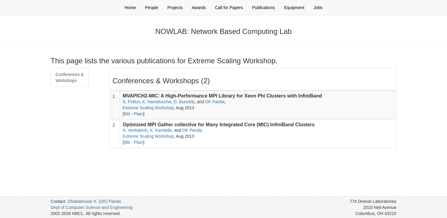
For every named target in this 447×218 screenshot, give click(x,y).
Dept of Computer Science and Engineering (92, 207)
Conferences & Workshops (69, 77)
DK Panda (215, 101)
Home (130, 7)
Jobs (318, 7)
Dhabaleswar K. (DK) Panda (94, 201)
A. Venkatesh (135, 130)
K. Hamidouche (156, 101)
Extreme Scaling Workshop (148, 107)
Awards (199, 7)
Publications (263, 7)
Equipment (294, 7)
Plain (138, 113)
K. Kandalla (161, 130)
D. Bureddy (184, 101)
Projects (175, 7)
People (151, 7)
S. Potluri (131, 101)
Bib (127, 113)
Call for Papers (229, 7)
